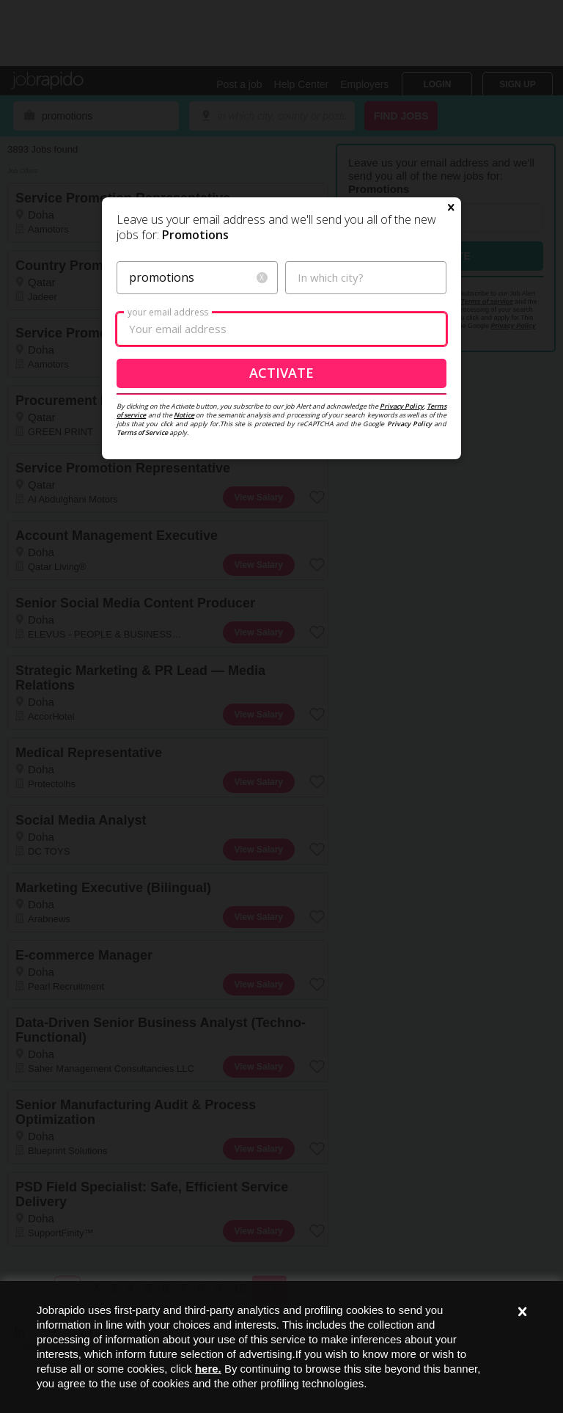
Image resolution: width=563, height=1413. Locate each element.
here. (208, 1368)
